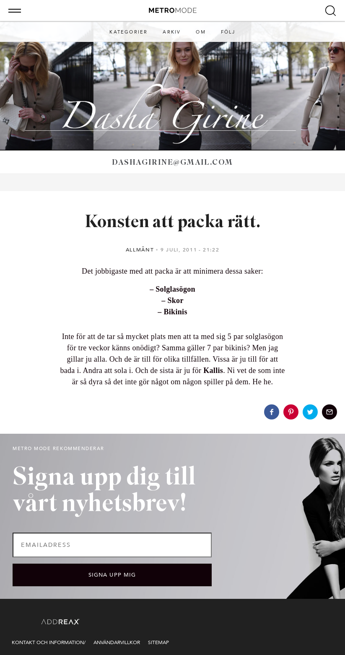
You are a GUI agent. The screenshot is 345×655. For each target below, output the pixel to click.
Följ (228, 32)
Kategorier (128, 32)
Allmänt (140, 249)
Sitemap (158, 642)
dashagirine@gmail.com (172, 163)
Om (200, 32)
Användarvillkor (116, 642)
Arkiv (172, 32)
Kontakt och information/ (49, 642)
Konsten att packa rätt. (172, 223)
